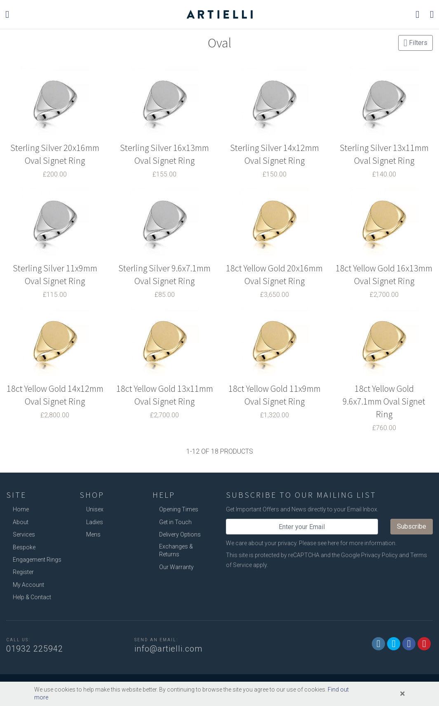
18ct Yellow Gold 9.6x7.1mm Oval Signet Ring (384, 401)
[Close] (402, 694)
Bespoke (24, 547)
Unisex (94, 509)
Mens (93, 534)
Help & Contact (32, 597)
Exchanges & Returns (176, 550)
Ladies (94, 522)
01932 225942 (34, 649)
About (20, 522)
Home (21, 509)
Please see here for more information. (348, 543)
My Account (28, 584)
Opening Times (178, 509)
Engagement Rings (37, 559)
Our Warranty (176, 567)
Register (23, 572)
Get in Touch (175, 522)
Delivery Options (180, 534)
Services (24, 534)
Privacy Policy (379, 555)
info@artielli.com (168, 649)
